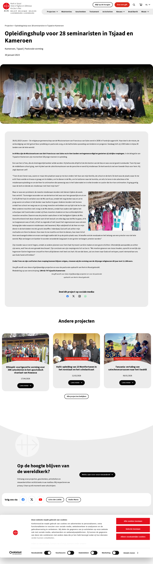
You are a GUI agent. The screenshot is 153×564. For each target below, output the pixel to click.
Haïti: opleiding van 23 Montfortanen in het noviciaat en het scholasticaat (76, 369)
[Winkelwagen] (141, 5)
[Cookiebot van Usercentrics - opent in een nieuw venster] (15, 559)
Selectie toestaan (133, 535)
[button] (134, 5)
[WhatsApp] (85, 296)
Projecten (9, 25)
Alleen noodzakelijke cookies (133, 543)
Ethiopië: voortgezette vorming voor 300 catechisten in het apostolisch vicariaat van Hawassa (25, 370)
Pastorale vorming (34, 48)
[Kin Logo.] (21, 8)
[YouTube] (40, 499)
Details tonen (129, 559)
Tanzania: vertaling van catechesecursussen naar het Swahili (127, 369)
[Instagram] (79, 296)
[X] (73, 296)
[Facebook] (68, 296)
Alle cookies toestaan (133, 528)
